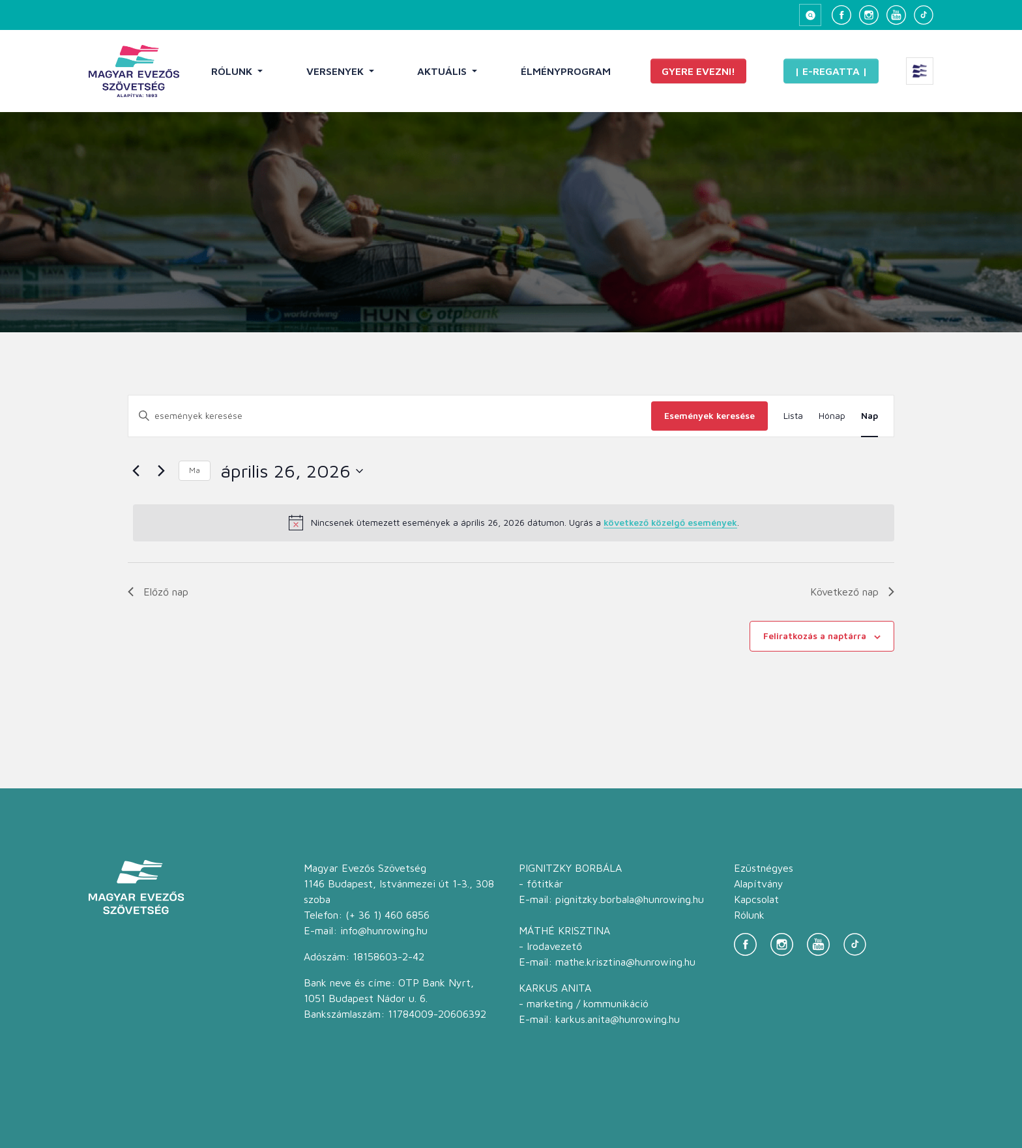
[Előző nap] (135, 471)
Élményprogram (566, 71)
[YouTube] (896, 15)
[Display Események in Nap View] (869, 416)
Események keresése (709, 415)
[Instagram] (869, 15)
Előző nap (158, 591)
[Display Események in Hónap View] (832, 416)
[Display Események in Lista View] (793, 416)
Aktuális (443, 71)
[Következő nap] (161, 471)
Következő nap (852, 591)
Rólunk (233, 71)
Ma (194, 470)
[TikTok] (923, 15)
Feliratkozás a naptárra (814, 635)
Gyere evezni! (698, 71)
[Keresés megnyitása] (810, 15)
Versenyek (336, 71)
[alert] (513, 522)
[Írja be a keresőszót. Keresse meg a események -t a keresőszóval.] (389, 416)
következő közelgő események (670, 522)
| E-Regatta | (831, 71)
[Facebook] (841, 15)
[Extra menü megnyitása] (919, 71)
